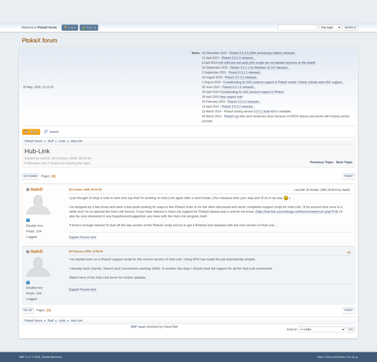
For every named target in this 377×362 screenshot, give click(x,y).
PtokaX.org (231, 116)
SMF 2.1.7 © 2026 (29, 356)
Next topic (344, 162)
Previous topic (321, 162)
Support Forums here (82, 237)
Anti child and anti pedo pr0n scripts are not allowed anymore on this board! (266, 62)
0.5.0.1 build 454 (264, 111)
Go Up (27, 310)
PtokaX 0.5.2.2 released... (238, 58)
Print (349, 176)
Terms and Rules (335, 356)
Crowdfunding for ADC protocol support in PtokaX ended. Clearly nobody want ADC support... (283, 82)
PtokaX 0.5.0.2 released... (238, 106)
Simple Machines (52, 356)
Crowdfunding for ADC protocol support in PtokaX (252, 92)
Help (320, 356)
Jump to (291, 329)
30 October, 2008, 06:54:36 (85, 189)
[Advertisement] (188, 11)
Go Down (30, 176)
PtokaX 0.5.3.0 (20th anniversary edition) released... (263, 53)
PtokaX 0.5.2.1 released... (245, 72)
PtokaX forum (39, 40)
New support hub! (231, 97)
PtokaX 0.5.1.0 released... (239, 87)
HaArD (37, 189)
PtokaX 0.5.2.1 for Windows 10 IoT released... (260, 67)
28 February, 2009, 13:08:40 (86, 251)
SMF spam (138, 326)
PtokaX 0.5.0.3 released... (244, 101)
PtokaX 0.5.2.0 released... (241, 77)
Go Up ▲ (352, 356)
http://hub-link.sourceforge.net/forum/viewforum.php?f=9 (296, 211)
